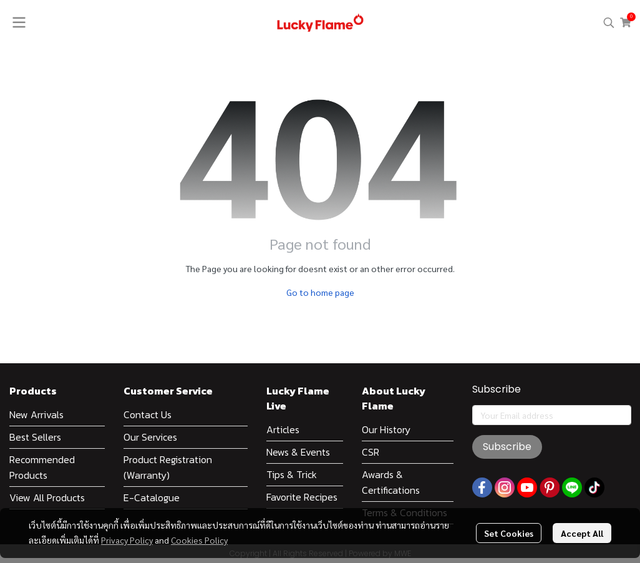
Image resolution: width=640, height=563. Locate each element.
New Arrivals (36, 414)
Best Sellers (35, 436)
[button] (609, 22)
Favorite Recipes (301, 496)
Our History (386, 429)
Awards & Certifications (391, 482)
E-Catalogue (152, 497)
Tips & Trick (291, 474)
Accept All (582, 533)
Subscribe (507, 446)
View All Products (47, 497)
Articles (282, 429)
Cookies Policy (199, 540)
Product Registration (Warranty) (168, 467)
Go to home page (320, 292)
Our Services (150, 436)
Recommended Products (42, 467)
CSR (370, 451)
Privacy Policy (127, 540)
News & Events (298, 451)
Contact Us (148, 414)
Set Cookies (508, 533)
